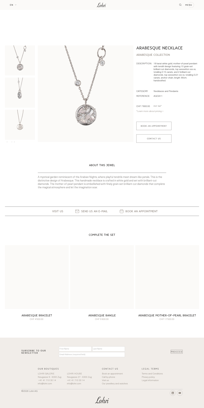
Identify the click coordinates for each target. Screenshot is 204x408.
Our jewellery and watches (115, 384)
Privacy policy (148, 377)
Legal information (150, 380)
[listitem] (20, 60)
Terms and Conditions (152, 374)
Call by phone (108, 377)
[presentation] (147, 351)
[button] (13, 5)
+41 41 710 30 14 (47, 380)
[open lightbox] (85, 93)
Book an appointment (112, 374)
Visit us (105, 380)
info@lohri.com (45, 384)
